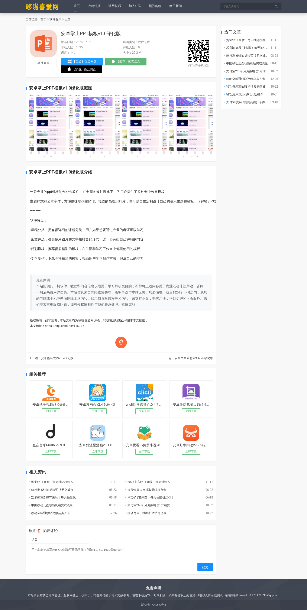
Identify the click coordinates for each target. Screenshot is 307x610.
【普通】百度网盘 (82, 61)
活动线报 (93, 6)
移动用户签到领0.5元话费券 (244, 94)
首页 (76, 6)
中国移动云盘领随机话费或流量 (52, 505)
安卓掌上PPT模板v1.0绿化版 (91, 33)
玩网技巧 (114, 6)
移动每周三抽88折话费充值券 (147, 513)
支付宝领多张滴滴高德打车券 (245, 102)
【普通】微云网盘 (82, 70)
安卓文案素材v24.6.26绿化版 (194, 358)
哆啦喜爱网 (85, 320)
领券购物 (154, 6)
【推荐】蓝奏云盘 (128, 62)
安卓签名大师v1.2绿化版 (57, 358)
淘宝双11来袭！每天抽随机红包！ (53, 482)
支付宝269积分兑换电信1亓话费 (148, 505)
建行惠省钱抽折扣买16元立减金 (52, 489)
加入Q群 (134, 6)
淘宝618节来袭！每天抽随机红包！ (150, 497)
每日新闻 (174, 6)
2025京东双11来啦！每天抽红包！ (150, 482)
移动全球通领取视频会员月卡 (50, 513)
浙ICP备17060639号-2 (153, 604)
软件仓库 (55, 19)
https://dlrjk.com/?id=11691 (63, 326)
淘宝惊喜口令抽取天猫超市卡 (146, 489)
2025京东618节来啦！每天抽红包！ (55, 497)
